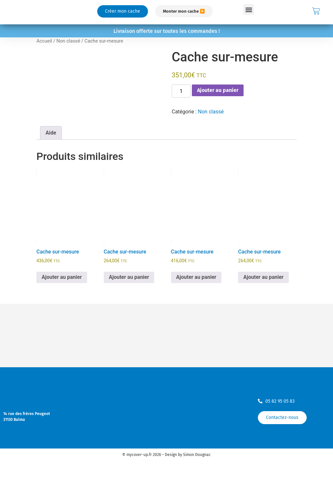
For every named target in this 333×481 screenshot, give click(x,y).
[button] (248, 9)
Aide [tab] (51, 133)
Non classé (68, 41)
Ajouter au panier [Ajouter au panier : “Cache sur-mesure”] (62, 277)
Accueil (44, 41)
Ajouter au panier (217, 90)
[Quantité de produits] (181, 91)
